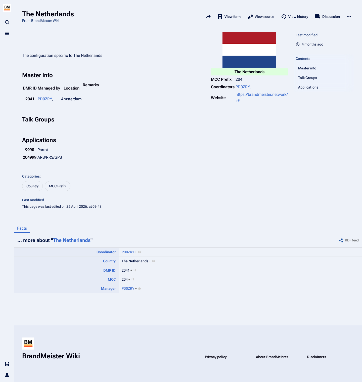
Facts (22, 228)
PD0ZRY (243, 86)
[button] (325, 68)
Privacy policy (216, 357)
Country (32, 186)
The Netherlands (71, 240)
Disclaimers (316, 357)
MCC (112, 279)
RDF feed (352, 240)
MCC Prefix (57, 186)
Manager (108, 288)
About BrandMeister (272, 357)
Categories (31, 176)
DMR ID (109, 270)
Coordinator (106, 252)
